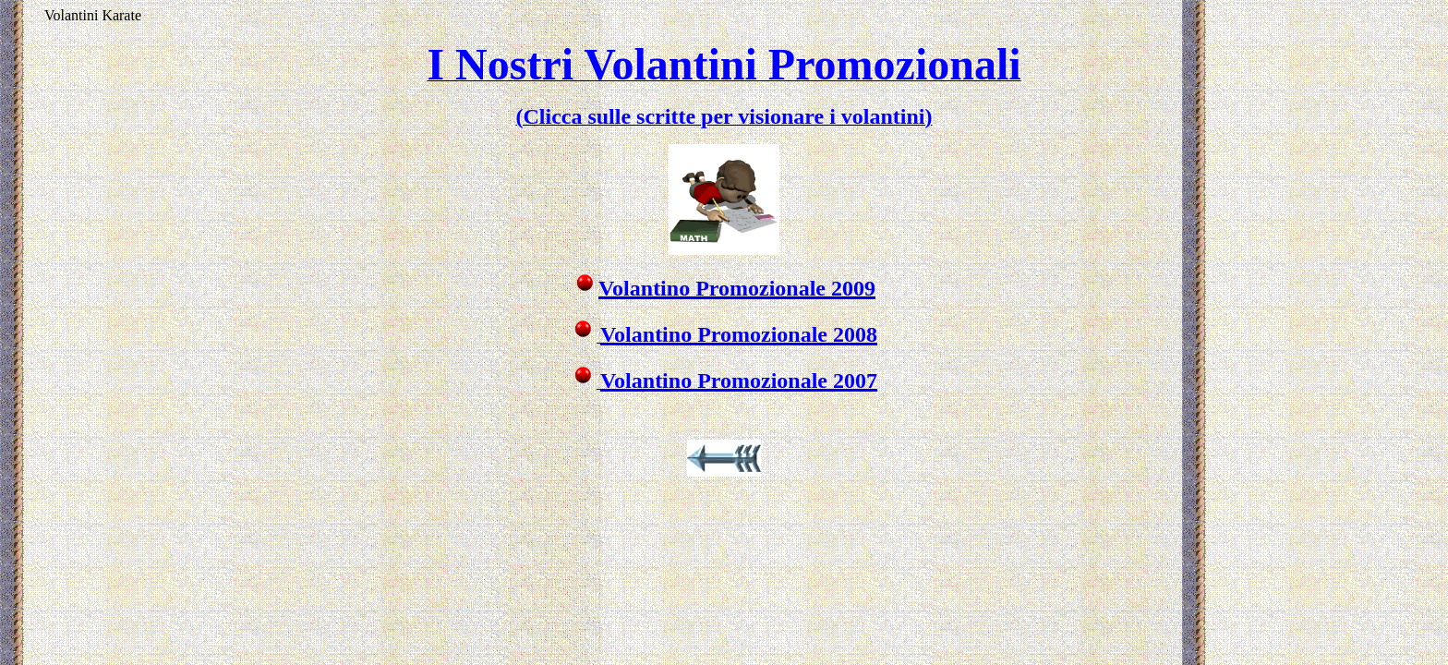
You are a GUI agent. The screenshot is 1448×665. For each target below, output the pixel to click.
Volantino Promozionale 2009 (736, 288)
